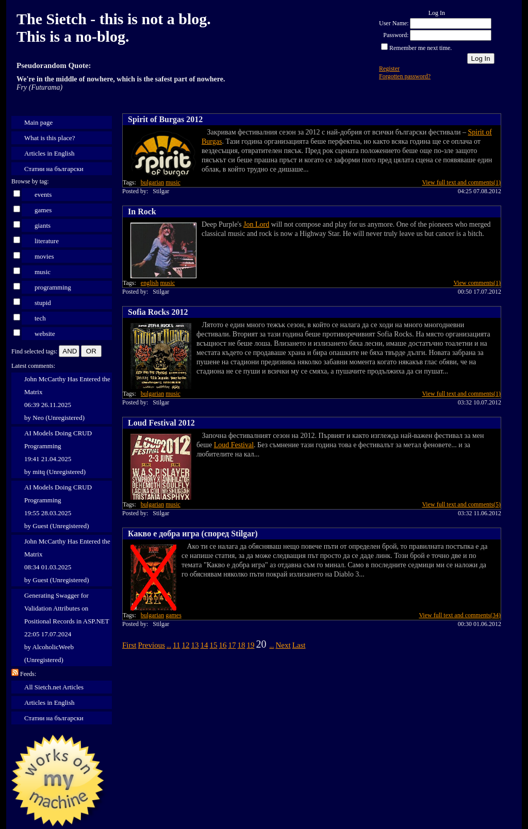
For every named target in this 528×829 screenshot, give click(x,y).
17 (232, 645)
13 (195, 645)
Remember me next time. (420, 48)
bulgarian (152, 182)
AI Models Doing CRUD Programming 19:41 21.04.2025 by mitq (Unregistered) (58, 452)
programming (53, 287)
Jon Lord (256, 224)
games (43, 210)
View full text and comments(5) (461, 504)
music (43, 272)
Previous (152, 645)
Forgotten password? (405, 76)
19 (250, 645)
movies (44, 256)
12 (185, 645)
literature (47, 241)
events (43, 194)
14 (204, 645)
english (150, 282)
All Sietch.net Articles (54, 687)
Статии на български (54, 169)
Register (389, 68)
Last (299, 645)
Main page (38, 122)
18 (241, 645)
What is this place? (49, 138)
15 (213, 645)
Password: (395, 35)
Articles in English (49, 153)
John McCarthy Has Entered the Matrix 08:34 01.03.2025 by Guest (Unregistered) (67, 560)
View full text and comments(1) (461, 182)
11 (176, 645)
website (45, 333)
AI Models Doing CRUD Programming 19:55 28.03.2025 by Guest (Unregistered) (58, 506)
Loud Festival (234, 445)
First (129, 645)
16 (222, 645)
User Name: (394, 23)
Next (282, 645)
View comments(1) (477, 282)
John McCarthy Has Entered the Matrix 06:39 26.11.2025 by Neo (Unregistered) (67, 398)
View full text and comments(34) (460, 615)
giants (43, 225)
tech (40, 318)
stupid (43, 303)
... (169, 645)
